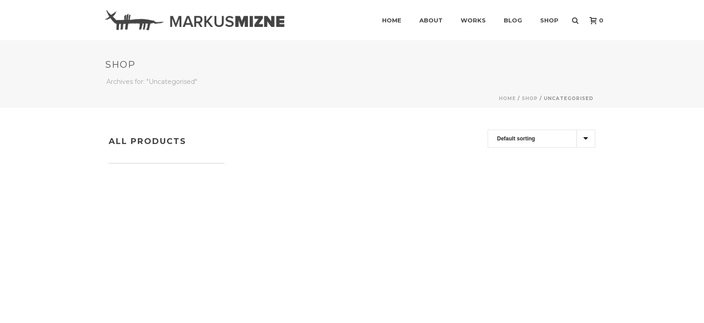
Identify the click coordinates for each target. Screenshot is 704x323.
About (431, 20)
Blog (513, 20)
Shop (549, 20)
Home (391, 20)
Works (473, 20)
